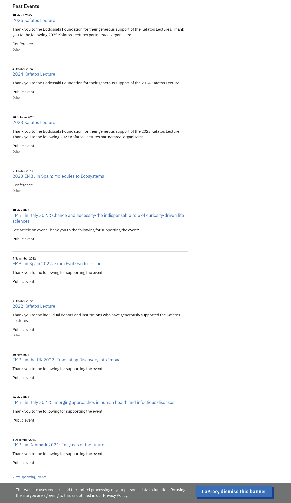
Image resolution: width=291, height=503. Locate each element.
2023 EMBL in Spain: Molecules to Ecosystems (58, 176)
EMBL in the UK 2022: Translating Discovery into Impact (67, 360)
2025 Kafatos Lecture (33, 21)
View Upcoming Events (29, 477)
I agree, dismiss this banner (233, 491)
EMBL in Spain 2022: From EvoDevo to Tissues (58, 264)
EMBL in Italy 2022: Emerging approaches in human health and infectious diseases (93, 403)
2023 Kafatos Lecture (33, 123)
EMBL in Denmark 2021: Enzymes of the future (58, 445)
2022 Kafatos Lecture (33, 306)
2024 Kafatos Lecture (33, 74)
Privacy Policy (115, 496)
